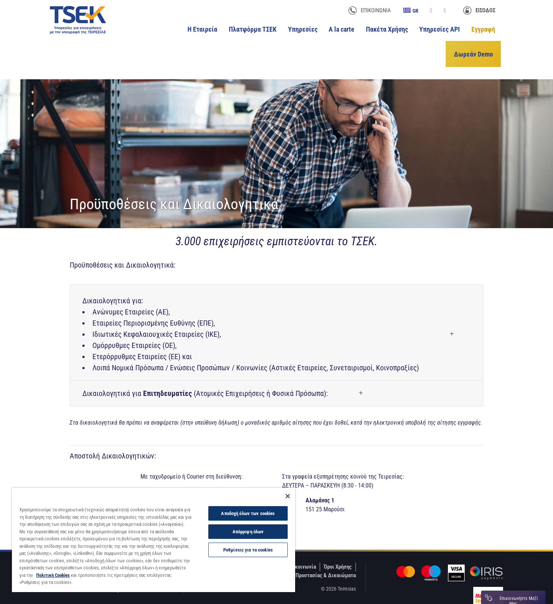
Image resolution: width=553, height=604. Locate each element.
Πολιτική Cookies (53, 575)
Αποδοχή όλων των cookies (248, 513)
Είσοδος (485, 10)
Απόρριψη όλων (248, 531)
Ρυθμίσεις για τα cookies (248, 550)
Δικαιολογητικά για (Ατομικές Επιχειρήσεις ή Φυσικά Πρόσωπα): (205, 378)
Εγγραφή (483, 29)
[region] (153, 540)
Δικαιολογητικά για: (250, 319)
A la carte (341, 29)
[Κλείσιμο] (287, 496)
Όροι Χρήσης (338, 552)
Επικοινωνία (376, 10)
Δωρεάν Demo (475, 46)
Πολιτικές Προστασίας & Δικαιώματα (313, 560)
